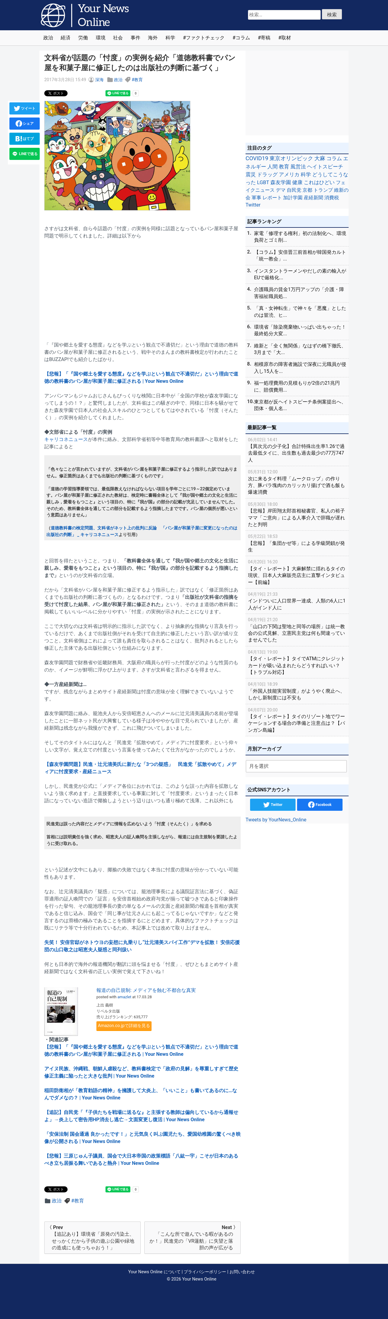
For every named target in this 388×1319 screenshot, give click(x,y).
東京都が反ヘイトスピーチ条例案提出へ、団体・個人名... (300, 405)
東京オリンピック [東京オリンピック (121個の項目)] (291, 158)
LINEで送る (25, 154)
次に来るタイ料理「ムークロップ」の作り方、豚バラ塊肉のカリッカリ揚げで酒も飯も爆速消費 (297, 482)
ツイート (25, 108)
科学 (170, 38)
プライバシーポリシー (205, 1271)
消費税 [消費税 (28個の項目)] (331, 198)
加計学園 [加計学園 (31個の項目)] (293, 198)
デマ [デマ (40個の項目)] (281, 190)
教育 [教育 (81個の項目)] (284, 167)
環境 (100, 38)
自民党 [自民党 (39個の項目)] (294, 190)
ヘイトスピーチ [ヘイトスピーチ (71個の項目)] (325, 167)
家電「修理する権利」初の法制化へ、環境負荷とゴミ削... (300, 236)
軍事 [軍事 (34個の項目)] (256, 198)
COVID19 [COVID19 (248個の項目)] (257, 158)
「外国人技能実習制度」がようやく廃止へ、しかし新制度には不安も (297, 691)
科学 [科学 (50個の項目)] (306, 174)
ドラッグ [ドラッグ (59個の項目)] (267, 174)
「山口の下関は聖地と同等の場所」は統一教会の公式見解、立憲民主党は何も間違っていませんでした (297, 629)
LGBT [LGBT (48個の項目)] (263, 182)
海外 (153, 38)
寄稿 (265, 38)
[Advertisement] (142, 286)
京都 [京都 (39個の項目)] (307, 190)
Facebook (319, 804)
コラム (243, 38)
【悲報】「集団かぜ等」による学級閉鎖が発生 (297, 543)
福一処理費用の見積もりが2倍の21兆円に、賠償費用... (297, 386)
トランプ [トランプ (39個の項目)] (323, 190)
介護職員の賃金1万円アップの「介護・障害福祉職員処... (299, 293)
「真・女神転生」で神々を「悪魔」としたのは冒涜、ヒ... (300, 311)
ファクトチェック (205, 38)
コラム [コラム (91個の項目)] (334, 158)
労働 (83, 38)
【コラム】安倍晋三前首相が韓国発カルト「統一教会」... (300, 255)
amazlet (125, 997)
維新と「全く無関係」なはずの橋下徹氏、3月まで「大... (300, 349)
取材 (286, 38)
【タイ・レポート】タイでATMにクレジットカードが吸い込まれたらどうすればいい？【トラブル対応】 (297, 662)
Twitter (272, 804)
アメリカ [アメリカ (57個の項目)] (289, 174)
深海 (99, 79)
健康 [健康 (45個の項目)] (297, 182)
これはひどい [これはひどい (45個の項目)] (319, 182)
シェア (24, 123)
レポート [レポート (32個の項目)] (272, 198)
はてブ (24, 138)
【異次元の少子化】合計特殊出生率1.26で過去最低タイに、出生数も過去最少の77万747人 (297, 449)
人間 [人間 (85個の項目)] (272, 167)
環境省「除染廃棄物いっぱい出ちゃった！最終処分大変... (300, 330)
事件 (135, 38)
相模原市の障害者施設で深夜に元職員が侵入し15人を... (300, 367)
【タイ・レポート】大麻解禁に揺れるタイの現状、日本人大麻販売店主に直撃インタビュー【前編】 (297, 571)
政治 (48, 38)
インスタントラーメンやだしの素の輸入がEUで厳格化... (300, 274)
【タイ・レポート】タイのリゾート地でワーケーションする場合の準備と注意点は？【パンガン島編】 (297, 720)
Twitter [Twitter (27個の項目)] (253, 205)
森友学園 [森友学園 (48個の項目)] (280, 182)
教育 (138, 79)
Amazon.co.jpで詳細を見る (124, 1025)
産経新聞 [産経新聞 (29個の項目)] (313, 198)
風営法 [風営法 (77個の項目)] (298, 167)
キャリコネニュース (66, 439)
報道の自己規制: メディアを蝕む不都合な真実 (146, 990)
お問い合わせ (242, 1271)
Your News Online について (154, 1271)
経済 (65, 38)
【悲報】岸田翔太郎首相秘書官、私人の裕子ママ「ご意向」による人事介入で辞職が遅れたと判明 (297, 514)
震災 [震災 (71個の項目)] (251, 174)
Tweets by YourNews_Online (276, 820)
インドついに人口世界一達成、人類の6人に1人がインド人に (297, 601)
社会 (118, 38)
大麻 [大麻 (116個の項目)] (319, 158)
